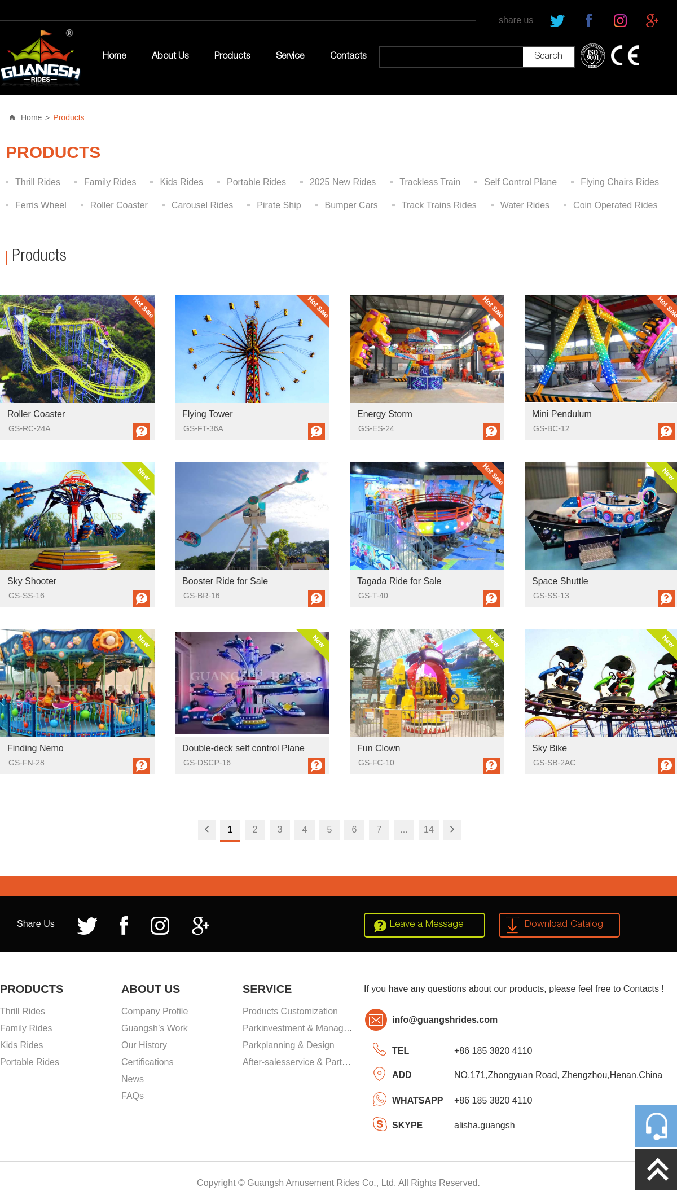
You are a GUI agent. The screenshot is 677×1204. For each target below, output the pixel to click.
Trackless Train (429, 182)
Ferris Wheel (41, 205)
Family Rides (110, 182)
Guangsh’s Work (154, 1028)
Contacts (348, 57)
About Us (170, 57)
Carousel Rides (202, 205)
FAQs (132, 1096)
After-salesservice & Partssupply (307, 1062)
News (132, 1079)
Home (114, 57)
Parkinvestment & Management (305, 1028)
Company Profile (154, 1011)
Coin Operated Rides (615, 205)
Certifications (147, 1062)
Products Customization (290, 1011)
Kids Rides (181, 182)
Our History (144, 1045)
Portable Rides (256, 182)
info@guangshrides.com (445, 1020)
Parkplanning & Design (289, 1045)
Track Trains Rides (439, 205)
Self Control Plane (520, 182)
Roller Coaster (119, 205)
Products (232, 57)
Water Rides (524, 205)
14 (429, 829)
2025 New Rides (343, 182)
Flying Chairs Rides (620, 182)
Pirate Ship (279, 205)
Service (290, 57)
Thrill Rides (37, 182)
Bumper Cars (351, 205)
